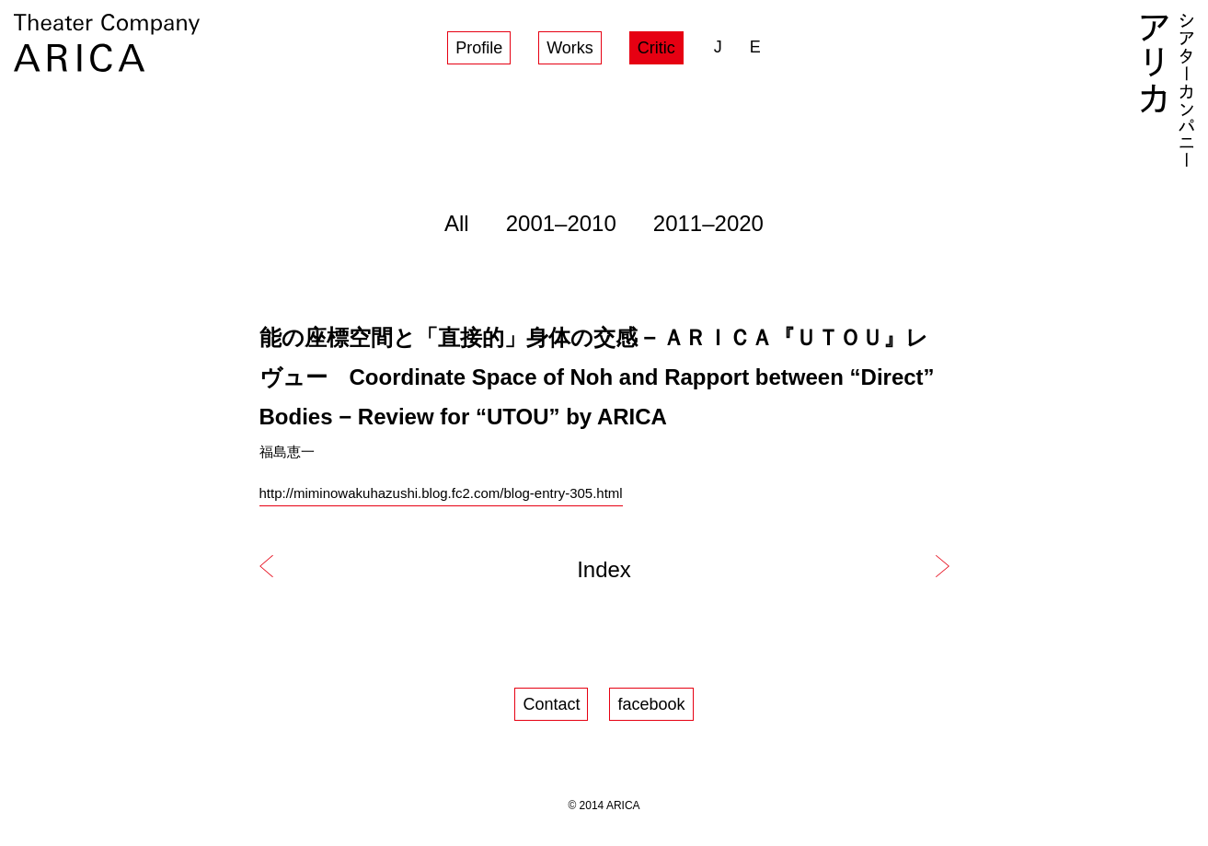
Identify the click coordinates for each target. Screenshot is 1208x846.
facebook (651, 704)
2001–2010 (561, 223)
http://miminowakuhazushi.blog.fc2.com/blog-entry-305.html (441, 493)
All (456, 223)
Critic (656, 48)
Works (569, 48)
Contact (551, 704)
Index (604, 569)
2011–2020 (708, 223)
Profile (478, 48)
